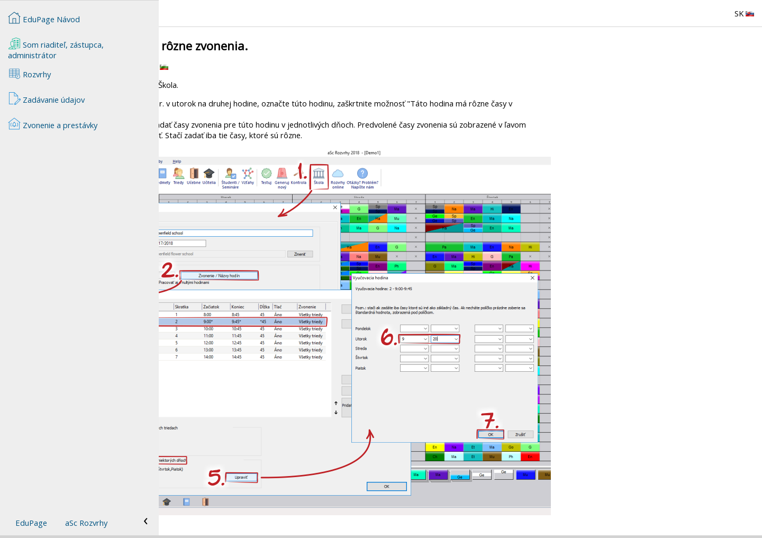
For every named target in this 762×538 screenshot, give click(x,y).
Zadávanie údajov (46, 98)
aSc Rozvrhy (86, 522)
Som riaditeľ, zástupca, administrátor (56, 48)
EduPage (31, 522)
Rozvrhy (29, 73)
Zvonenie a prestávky (52, 124)
